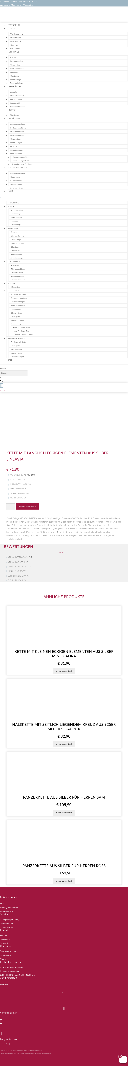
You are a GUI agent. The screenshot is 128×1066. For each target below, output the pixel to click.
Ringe (11, 28)
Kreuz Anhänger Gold (20, 161)
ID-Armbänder (16, 181)
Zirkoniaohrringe (16, 83)
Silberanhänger (16, 143)
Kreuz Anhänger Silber (21, 157)
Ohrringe (13, 52)
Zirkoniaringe (15, 48)
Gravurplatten (15, 146)
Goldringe (14, 45)
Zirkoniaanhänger (17, 150)
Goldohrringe (15, 65)
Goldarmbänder (16, 99)
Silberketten (14, 115)
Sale (10, 191)
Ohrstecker (14, 76)
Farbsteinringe (15, 41)
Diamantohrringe (16, 61)
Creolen (13, 57)
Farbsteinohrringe (17, 68)
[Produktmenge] (10, 506)
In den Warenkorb (27, 506)
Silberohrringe (15, 80)
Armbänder (15, 86)
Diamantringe (15, 37)
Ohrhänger (14, 72)
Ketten (12, 110)
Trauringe (14, 25)
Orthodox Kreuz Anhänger (22, 164)
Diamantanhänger (17, 131)
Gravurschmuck (17, 167)
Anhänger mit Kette (17, 124)
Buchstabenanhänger (18, 128)
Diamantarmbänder (17, 96)
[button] (64, 197)
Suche (3, 369)
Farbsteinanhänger (17, 135)
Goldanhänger (15, 139)
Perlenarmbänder (17, 103)
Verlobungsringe (16, 34)
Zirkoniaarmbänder (17, 106)
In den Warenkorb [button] (64, 671)
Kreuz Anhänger (16, 153)
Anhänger (14, 118)
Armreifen (14, 92)
